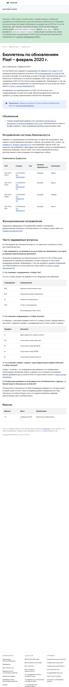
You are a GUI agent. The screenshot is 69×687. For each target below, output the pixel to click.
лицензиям (46, 429)
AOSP (4, 47)
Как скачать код (8, 668)
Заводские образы (9, 676)
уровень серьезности (21, 145)
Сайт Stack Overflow (54, 676)
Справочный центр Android (56, 659)
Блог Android (29, 666)
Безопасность (25, 47)
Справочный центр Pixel (55, 663)
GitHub (5, 685)
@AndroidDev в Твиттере (33, 663)
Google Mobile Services (55, 673)
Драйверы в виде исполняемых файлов (10, 680)
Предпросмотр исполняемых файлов (10, 672)
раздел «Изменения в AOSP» (28, 37)
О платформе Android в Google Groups (33, 675)
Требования (7, 664)
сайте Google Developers (25, 106)
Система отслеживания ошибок (55, 680)
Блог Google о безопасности (30, 670)
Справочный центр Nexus (55, 666)
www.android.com (53, 669)
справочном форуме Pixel (12, 231)
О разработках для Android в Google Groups (34, 680)
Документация (10, 9)
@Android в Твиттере (32, 659)
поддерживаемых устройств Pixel (51, 73)
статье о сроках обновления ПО (22, 86)
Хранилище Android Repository (9, 660)
